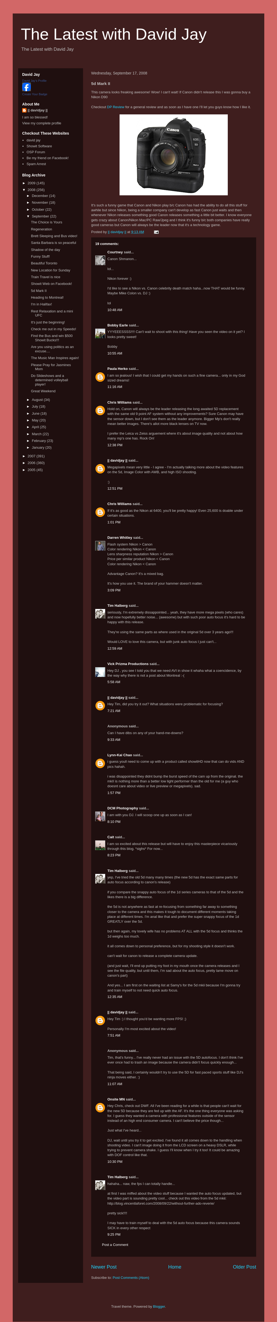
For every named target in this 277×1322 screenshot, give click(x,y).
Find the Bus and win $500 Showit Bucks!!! (51, 338)
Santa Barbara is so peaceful (53, 243)
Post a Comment (115, 1245)
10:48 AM (114, 310)
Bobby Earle (117, 325)
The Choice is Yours (46, 222)
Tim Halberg (117, 606)
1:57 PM (113, 793)
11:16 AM (114, 387)
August (38, 400)
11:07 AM (114, 1084)
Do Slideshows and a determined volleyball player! (49, 380)
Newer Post (104, 1267)
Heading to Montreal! (47, 297)
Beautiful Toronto (44, 263)
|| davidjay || (117, 460)
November (40, 202)
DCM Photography (122, 808)
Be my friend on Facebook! (47, 158)
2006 (32, 463)
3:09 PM (113, 590)
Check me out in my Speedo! (53, 329)
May (35, 420)
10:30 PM (115, 1162)
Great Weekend (43, 391)
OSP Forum (36, 152)
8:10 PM (113, 822)
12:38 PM (115, 445)
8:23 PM (113, 855)
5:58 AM (113, 682)
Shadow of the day (45, 250)
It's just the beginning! (48, 322)
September (41, 216)
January (38, 447)
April (36, 427)
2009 (32, 183)
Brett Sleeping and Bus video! (54, 236)
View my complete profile (41, 123)
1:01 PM (113, 522)
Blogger (159, 1306)
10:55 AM (114, 353)
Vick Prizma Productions (128, 664)
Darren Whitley (119, 538)
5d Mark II (39, 291)
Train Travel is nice (45, 277)
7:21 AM (113, 711)
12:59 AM (114, 648)
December (40, 196)
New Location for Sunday (50, 270)
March (37, 434)
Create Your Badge (34, 94)
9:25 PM (113, 1234)
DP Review (115, 107)
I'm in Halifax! (41, 304)
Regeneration (41, 229)
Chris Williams (119, 402)
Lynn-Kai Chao (119, 755)
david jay (33, 140)
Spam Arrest (36, 164)
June (36, 413)
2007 (32, 456)
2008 (32, 190)
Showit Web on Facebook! (51, 284)
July (35, 406)
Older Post (244, 1267)
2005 (32, 470)
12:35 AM (114, 997)
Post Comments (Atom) (131, 1278)
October (38, 209)
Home (175, 1267)
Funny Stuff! (40, 256)
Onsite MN (116, 1099)
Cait (110, 837)
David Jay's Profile (34, 80)
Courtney (115, 252)
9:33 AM (113, 740)
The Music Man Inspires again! (55, 358)
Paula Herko (117, 369)
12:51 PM (115, 488)
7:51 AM (113, 1035)
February (39, 441)
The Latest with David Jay (114, 34)
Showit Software (39, 146)
